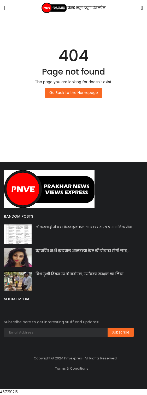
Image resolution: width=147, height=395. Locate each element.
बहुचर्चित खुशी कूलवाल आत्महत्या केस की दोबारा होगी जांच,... (83, 250)
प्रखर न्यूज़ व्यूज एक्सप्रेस (73, 8)
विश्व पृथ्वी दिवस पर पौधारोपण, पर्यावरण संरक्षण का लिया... (81, 274)
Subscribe (121, 332)
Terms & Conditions (71, 368)
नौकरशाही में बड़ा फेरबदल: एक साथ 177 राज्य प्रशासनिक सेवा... (85, 227)
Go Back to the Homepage (73, 92)
